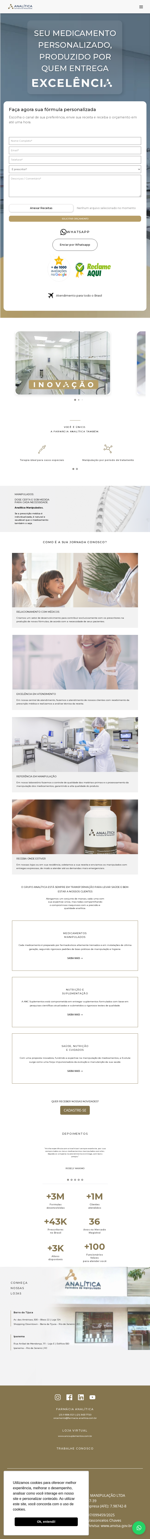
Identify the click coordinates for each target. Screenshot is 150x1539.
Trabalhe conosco (75, 1448)
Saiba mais (73, 958)
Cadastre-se (75, 1110)
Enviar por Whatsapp (75, 244)
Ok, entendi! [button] (46, 1521)
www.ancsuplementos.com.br (75, 1436)
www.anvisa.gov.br (116, 1525)
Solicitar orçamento (75, 218)
